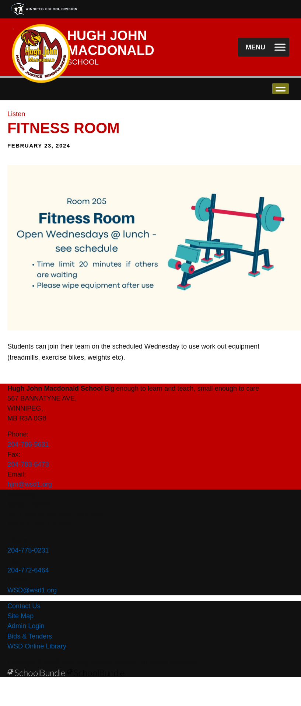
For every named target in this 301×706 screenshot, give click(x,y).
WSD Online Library (36, 646)
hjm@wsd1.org (29, 484)
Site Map (20, 616)
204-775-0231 (28, 550)
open (280, 88)
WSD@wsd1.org (32, 590)
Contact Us (23, 606)
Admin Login (26, 626)
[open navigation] (263, 47)
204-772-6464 (28, 570)
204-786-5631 (28, 444)
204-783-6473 (28, 464)
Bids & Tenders (29, 636)
